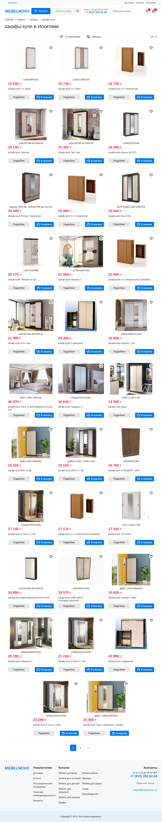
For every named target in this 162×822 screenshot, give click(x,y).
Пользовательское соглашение (42, 785)
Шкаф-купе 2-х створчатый (123, 88)
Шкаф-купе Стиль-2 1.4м (72, 661)
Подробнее (19, 97)
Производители (90, 794)
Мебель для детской (69, 783)
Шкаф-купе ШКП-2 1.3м (71, 470)
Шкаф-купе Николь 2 (69, 279)
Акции (85, 789)
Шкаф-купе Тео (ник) (119, 534)
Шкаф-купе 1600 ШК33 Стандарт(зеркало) (70, 599)
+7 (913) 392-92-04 (96, 12)
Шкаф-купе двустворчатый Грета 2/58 (28, 597)
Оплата (140, 2)
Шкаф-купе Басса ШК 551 (122, 152)
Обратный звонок (121, 11)
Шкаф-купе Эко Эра (69, 152)
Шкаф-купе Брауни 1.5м (121, 343)
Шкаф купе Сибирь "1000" (122, 597)
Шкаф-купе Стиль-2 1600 (47, 724)
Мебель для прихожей (65, 790)
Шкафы (62, 802)
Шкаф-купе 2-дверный (70, 343)
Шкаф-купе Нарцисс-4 (70, 406)
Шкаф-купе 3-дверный (120, 661)
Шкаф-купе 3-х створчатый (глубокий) (129, 279)
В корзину (46, 97)
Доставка (129, 2)
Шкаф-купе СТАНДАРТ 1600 (124, 470)
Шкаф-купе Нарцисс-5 (20, 661)
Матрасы (86, 778)
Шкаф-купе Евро (117, 406)
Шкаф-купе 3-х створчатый (73, 216)
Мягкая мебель (90, 773)
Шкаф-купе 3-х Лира (69, 88)
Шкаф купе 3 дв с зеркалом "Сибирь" (103, 724)
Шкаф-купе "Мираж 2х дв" (22, 279)
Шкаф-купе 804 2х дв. (20, 470)
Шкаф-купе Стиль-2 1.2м (21, 534)
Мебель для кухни (68, 773)
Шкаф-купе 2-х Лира (19, 88)
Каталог (43, 11)
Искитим (12, 2)
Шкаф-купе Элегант (19, 152)
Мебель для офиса (92, 783)
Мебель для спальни (69, 797)
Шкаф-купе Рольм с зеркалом (24, 216)
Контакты (151, 2)
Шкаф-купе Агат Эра (19, 343)
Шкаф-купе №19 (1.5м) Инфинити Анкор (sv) (30, 408)
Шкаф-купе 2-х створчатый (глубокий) (79, 534)
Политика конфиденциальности (44, 794)
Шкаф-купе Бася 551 (119, 216)
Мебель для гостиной (70, 778)
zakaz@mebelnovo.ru (145, 790)
